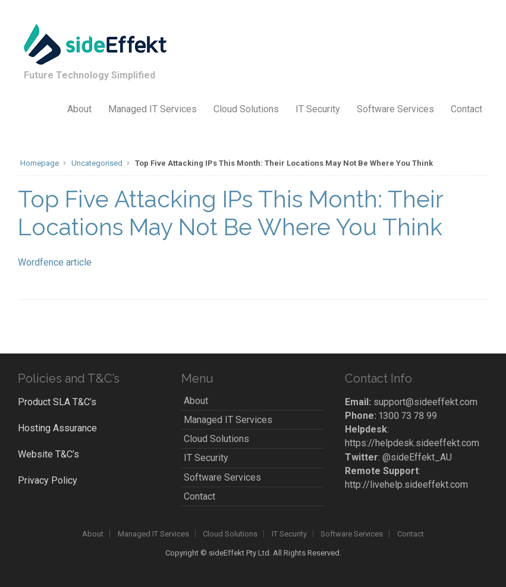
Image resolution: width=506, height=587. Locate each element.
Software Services (395, 109)
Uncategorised (96, 163)
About (79, 109)
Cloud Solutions (246, 109)
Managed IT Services (152, 109)
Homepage (39, 163)
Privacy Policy (47, 480)
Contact (466, 109)
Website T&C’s (48, 454)
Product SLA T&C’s (57, 402)
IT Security (318, 109)
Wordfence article (55, 262)
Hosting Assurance (57, 428)
